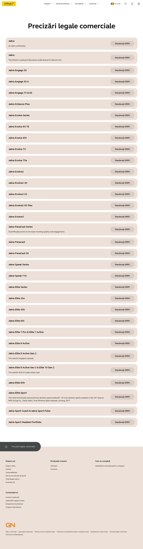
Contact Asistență (12, 497)
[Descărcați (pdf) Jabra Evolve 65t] (122, 138)
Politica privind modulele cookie (45, 532)
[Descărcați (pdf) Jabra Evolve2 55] (122, 194)
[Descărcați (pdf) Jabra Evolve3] (122, 217)
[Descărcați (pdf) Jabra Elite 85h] (122, 383)
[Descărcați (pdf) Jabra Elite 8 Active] (122, 343)
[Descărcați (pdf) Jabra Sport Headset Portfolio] (122, 422)
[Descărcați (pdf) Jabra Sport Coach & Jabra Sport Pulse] (122, 411)
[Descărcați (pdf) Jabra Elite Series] (122, 287)
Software (54, 466)
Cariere (8, 469)
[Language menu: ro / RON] (115, 4)
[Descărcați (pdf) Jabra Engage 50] (122, 70)
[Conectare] (132, 4)
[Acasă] (6, 446)
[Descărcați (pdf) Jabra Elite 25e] (122, 298)
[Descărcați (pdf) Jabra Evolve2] (122, 172)
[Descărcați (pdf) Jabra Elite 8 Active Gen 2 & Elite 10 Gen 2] (122, 370)
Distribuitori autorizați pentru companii (109, 466)
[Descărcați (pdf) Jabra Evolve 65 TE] (122, 126)
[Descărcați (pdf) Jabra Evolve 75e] (122, 160)
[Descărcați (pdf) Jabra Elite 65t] (122, 321)
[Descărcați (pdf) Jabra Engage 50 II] (122, 81)
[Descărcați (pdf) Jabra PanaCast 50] (122, 253)
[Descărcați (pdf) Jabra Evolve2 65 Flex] (122, 205)
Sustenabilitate (11, 472)
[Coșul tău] (139, 4)
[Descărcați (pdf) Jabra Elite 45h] (122, 309)
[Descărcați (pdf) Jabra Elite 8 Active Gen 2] (122, 356)
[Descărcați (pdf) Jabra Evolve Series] (122, 115)
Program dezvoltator (13, 507)
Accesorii (54, 469)
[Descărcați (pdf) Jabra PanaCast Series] (122, 229)
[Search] (125, 4)
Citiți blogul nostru (12, 479)
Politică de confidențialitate (14, 534)
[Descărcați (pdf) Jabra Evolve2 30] (122, 183)
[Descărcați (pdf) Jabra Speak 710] (122, 276)
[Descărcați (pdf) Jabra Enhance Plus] (122, 104)
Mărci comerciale (11, 532)
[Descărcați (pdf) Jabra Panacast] (122, 242)
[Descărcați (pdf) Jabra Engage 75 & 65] (122, 93)
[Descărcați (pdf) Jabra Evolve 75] (122, 149)
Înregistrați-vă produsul (14, 504)
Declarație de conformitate (99, 532)
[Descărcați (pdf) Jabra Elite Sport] (122, 397)
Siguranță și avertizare (25, 532)
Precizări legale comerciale (118, 532)
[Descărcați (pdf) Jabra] (122, 43)
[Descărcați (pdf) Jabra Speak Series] (122, 264)
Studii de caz (10, 482)
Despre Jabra (10, 466)
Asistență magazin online (15, 501)
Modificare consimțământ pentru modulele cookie (73, 532)
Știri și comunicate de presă (16, 476)
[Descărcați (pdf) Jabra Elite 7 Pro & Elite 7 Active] (122, 332)
